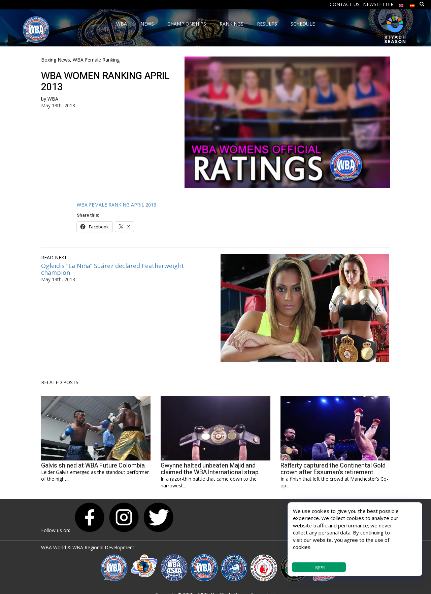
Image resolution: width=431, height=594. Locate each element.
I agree (319, 567)
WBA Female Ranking (96, 60)
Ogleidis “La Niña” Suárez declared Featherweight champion (112, 269)
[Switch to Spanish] (412, 4)
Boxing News (55, 60)
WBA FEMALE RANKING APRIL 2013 (116, 204)
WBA (52, 99)
